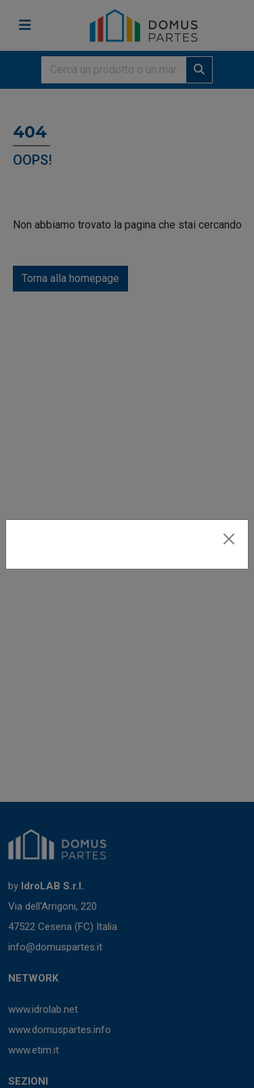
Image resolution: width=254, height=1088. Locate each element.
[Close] (229, 539)
